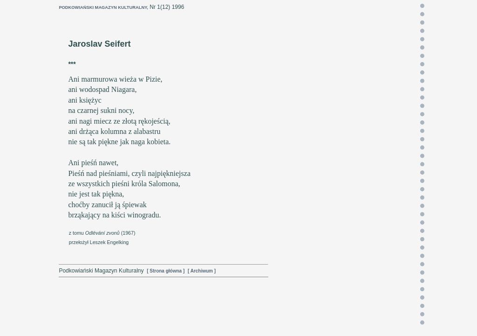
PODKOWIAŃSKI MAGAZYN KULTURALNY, (103, 7)
